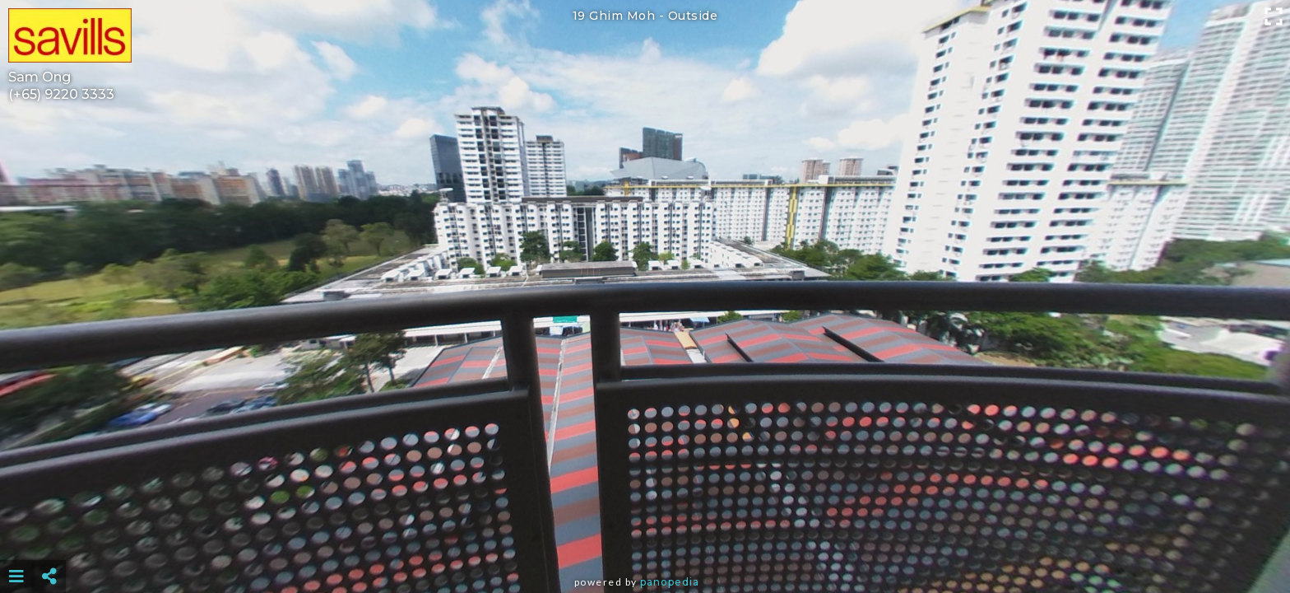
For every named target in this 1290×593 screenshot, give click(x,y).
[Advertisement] (645, 535)
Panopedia (669, 582)
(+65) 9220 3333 (61, 94)
